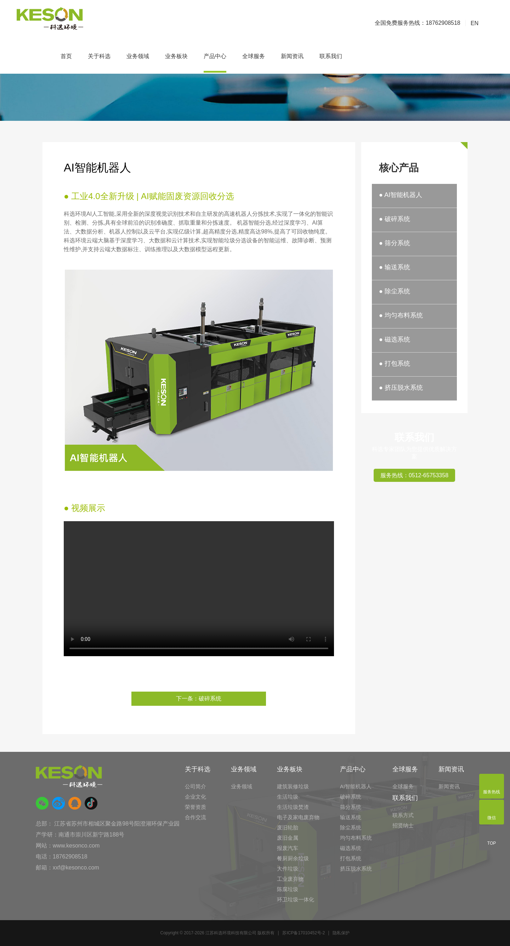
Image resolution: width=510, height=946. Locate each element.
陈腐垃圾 (287, 889)
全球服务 (253, 56)
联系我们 (330, 56)
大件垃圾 (287, 869)
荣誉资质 (195, 807)
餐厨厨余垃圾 (293, 858)
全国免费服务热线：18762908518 (417, 23)
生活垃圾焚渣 (293, 807)
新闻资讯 (292, 56)
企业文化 (195, 797)
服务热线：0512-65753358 (414, 475)
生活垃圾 (287, 797)
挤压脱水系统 (356, 869)
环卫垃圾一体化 (295, 899)
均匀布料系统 (356, 838)
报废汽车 (287, 848)
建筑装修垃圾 (293, 786)
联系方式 (403, 815)
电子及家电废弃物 (298, 817)
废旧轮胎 (287, 827)
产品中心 (215, 56)
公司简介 (195, 786)
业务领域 (137, 56)
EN (474, 23)
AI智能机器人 (356, 786)
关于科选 (99, 56)
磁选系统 (350, 848)
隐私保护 (341, 932)
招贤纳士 (403, 825)
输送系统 (350, 817)
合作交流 (195, 817)
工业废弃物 (290, 879)
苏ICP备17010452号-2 (303, 932)
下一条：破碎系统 (198, 699)
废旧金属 (287, 838)
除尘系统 (350, 827)
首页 (66, 56)
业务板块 (176, 56)
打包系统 (350, 858)
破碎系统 (350, 797)
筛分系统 (350, 807)
